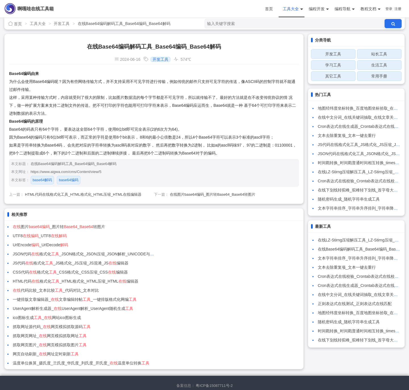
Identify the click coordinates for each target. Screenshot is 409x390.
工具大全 (293, 9)
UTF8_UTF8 (188, 226)
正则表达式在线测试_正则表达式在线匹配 (355, 303)
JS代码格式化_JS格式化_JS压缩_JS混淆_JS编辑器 (70, 245)
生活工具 (379, 65)
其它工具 (333, 76)
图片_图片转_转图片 (59, 226)
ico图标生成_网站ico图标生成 (47, 272)
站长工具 (379, 54)
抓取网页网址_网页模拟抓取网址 (50, 281)
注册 (398, 9)
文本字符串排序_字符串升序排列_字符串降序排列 (362, 208)
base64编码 (68, 180)
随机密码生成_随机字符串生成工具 (349, 199)
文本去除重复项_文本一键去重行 (347, 135)
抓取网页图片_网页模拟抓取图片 (198, 281)
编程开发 (319, 9)
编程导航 (345, 9)
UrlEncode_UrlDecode (40, 235)
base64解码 (42, 180)
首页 (269, 9)
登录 (388, 9)
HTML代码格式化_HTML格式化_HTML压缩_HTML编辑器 (75, 254)
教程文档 (370, 9)
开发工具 (62, 23)
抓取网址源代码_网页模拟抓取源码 (200, 272)
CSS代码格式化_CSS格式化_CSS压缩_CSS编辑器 (218, 245)
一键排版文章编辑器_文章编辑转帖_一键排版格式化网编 (75, 263)
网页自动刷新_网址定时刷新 (46, 290)
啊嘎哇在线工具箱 (35, 8)
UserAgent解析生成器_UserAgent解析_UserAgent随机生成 (221, 263)
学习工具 (333, 65)
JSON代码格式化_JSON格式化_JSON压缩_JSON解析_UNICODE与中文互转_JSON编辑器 (254, 235)
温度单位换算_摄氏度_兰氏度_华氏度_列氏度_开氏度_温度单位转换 (229, 290)
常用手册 (379, 76)
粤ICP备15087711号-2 (214, 364)
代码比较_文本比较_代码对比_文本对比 (204, 254)
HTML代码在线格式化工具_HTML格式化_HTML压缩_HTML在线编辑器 (83, 194)
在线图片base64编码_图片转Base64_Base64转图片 (212, 194)
